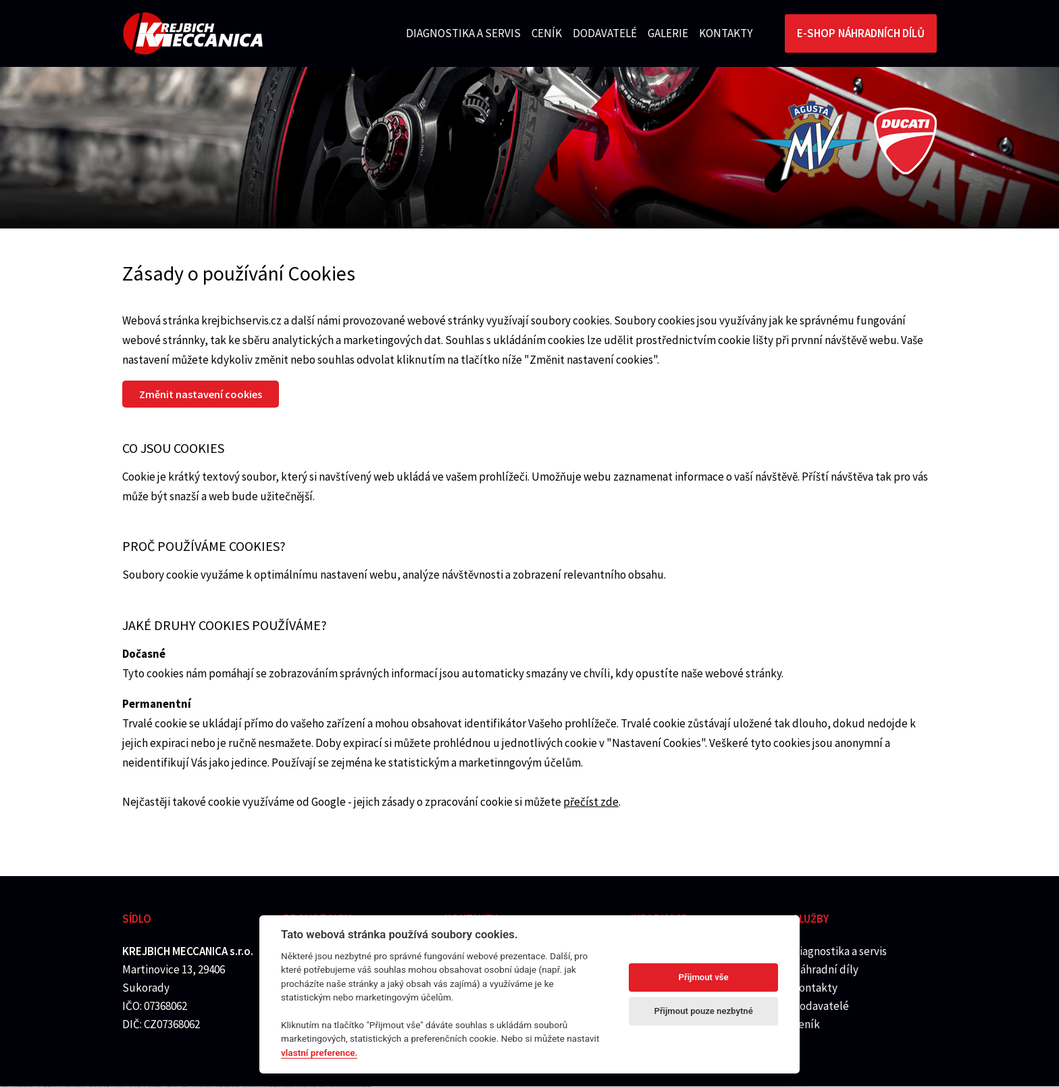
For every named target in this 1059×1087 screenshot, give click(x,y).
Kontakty (725, 33)
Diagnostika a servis (463, 33)
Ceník (547, 33)
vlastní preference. (319, 1052)
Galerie (668, 33)
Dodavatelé (605, 33)
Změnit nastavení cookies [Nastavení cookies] (200, 394)
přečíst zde (591, 801)
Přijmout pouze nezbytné (703, 1011)
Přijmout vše (704, 977)
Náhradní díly (825, 969)
